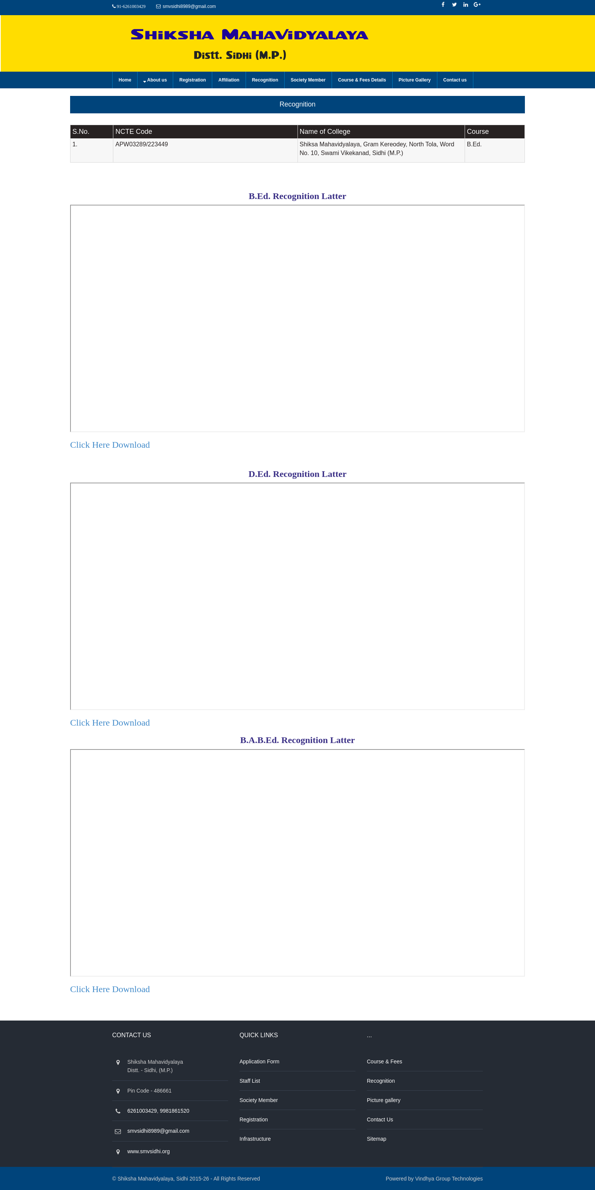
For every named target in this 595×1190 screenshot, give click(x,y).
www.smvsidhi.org (148, 1151)
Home (125, 80)
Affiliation (228, 80)
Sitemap (376, 1139)
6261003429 (142, 1111)
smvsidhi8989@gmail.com (189, 6)
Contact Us (380, 1119)
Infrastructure (255, 1139)
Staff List (250, 1081)
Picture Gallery (415, 80)
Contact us (455, 80)
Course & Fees (384, 1061)
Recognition (265, 80)
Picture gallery (384, 1100)
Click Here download (110, 445)
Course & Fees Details (362, 80)
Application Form (259, 1061)
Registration (192, 80)
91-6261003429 (131, 6)
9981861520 (174, 1111)
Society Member (308, 80)
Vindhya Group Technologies (449, 1179)
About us (157, 80)
